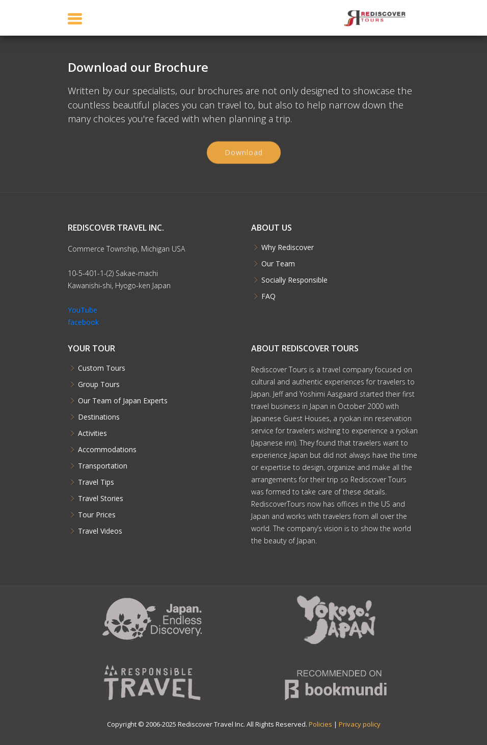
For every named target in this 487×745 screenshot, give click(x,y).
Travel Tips (96, 482)
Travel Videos (100, 531)
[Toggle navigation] (75, 19)
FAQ (268, 296)
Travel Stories (100, 498)
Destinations (99, 417)
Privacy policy (360, 724)
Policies (320, 724)
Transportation (102, 466)
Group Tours (99, 384)
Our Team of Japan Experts (123, 400)
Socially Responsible (294, 280)
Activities (92, 433)
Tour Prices (97, 514)
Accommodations (107, 449)
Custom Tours (101, 368)
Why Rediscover (287, 247)
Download (244, 155)
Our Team (278, 263)
